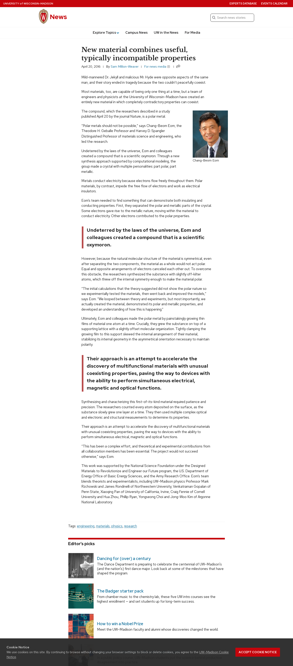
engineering (85, 526)
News (58, 16)
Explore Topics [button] (106, 32)
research (130, 526)
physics (116, 526)
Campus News (136, 32)
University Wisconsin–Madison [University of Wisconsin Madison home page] (28, 3)
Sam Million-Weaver (125, 66)
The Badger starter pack (120, 591)
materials (103, 526)
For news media (157, 66)
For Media (192, 32)
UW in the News (166, 32)
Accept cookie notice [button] (258, 652)
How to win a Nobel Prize (120, 623)
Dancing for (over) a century (124, 558)
